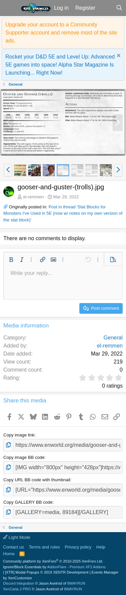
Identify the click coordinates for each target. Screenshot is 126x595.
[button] (9, 8)
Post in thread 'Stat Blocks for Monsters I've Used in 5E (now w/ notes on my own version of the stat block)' (62, 213)
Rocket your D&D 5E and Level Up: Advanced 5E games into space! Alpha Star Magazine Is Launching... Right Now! (60, 65)
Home (9, 553)
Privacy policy (78, 547)
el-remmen (33, 196)
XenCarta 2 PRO (17, 589)
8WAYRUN (76, 583)
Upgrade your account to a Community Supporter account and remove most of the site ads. (61, 32)
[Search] (119, 8)
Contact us (13, 547)
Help (101, 547)
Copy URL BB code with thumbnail (36, 479)
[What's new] (106, 8)
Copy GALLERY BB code (27, 502)
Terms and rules (44, 547)
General (113, 337)
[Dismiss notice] (118, 56)
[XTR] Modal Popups (46, 572)
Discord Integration (18, 583)
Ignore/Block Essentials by (54, 567)
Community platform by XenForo (53, 561)
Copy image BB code (23, 457)
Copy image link (19, 434)
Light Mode (16, 537)
